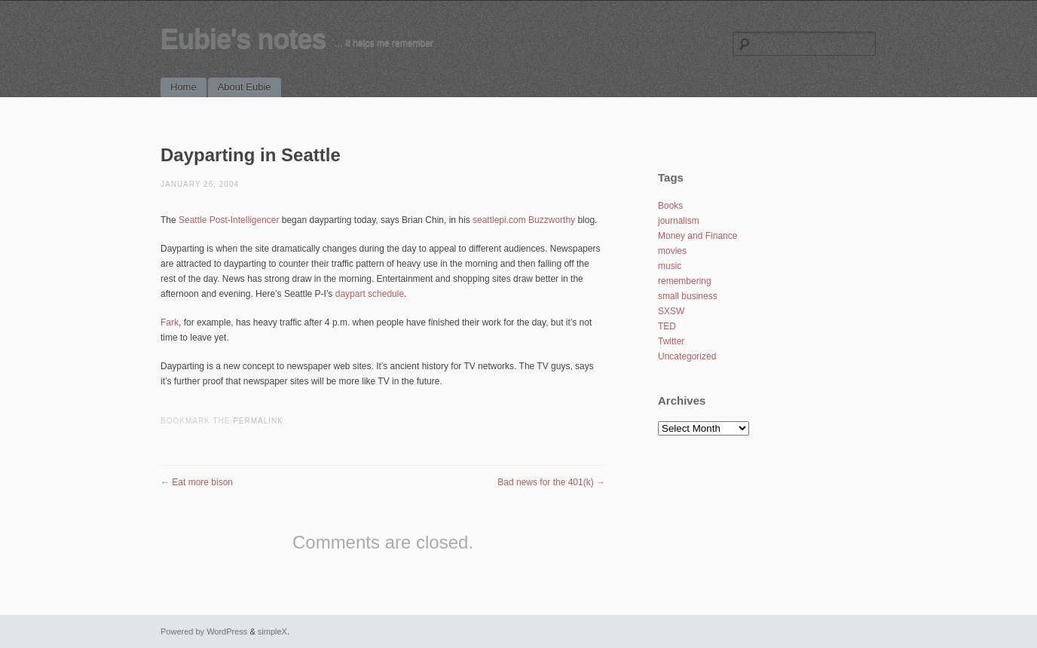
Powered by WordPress (204, 631)
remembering (684, 281)
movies (672, 251)
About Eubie (244, 87)
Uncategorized (687, 356)
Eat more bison (197, 482)
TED (667, 326)
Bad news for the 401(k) (551, 482)
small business (687, 296)
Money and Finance (697, 236)
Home (183, 87)
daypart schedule (369, 294)
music (669, 266)
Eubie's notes (243, 38)
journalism (678, 220)
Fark (170, 322)
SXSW (671, 311)
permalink (258, 421)
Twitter (671, 341)
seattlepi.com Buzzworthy (524, 220)
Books (670, 205)
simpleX (272, 631)
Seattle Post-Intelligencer (229, 220)
